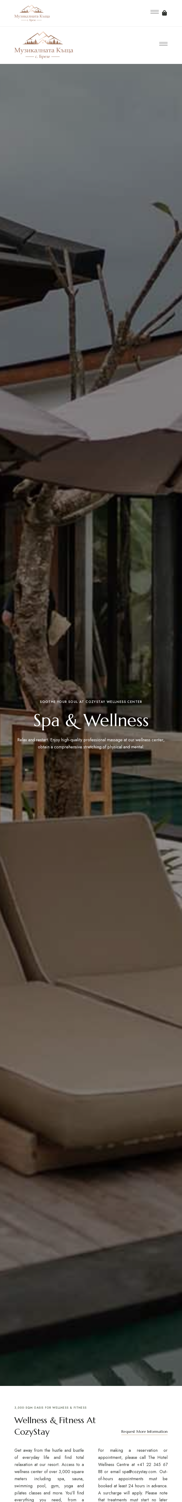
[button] (144, 1431)
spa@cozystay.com (139, 1472)
